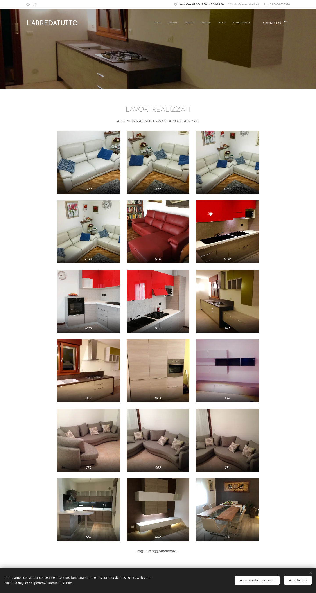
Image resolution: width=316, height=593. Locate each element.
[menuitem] (216, 23)
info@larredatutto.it (246, 4)
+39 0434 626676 (279, 4)
